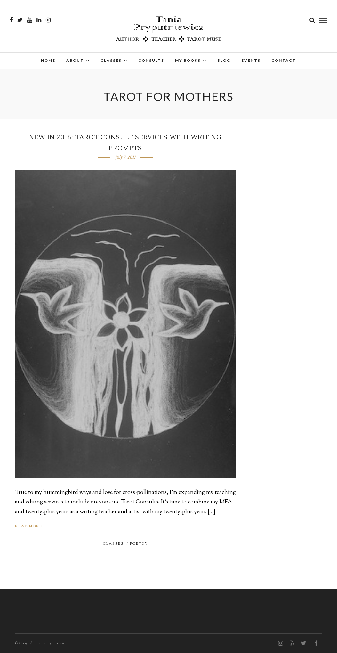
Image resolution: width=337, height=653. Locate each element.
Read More (28, 526)
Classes (111, 60)
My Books (188, 60)
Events (251, 60)
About (75, 60)
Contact (283, 60)
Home (48, 60)
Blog (223, 60)
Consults (151, 60)
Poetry (139, 543)
